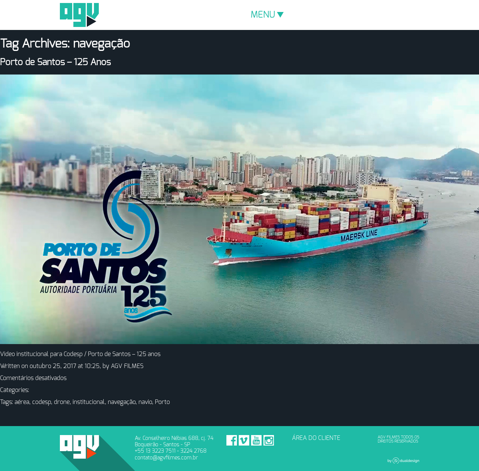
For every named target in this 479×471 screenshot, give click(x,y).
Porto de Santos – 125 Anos (55, 62)
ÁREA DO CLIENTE (316, 438)
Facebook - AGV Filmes (231, 440)
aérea (22, 402)
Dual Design (403, 461)
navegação (121, 402)
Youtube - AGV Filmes (256, 440)
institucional (89, 402)
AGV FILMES (127, 366)
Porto (162, 402)
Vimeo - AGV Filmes (244, 440)
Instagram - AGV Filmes (268, 440)
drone (62, 402)
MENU (267, 14)
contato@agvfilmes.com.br (166, 458)
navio (145, 402)
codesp (41, 402)
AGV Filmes (79, 15)
